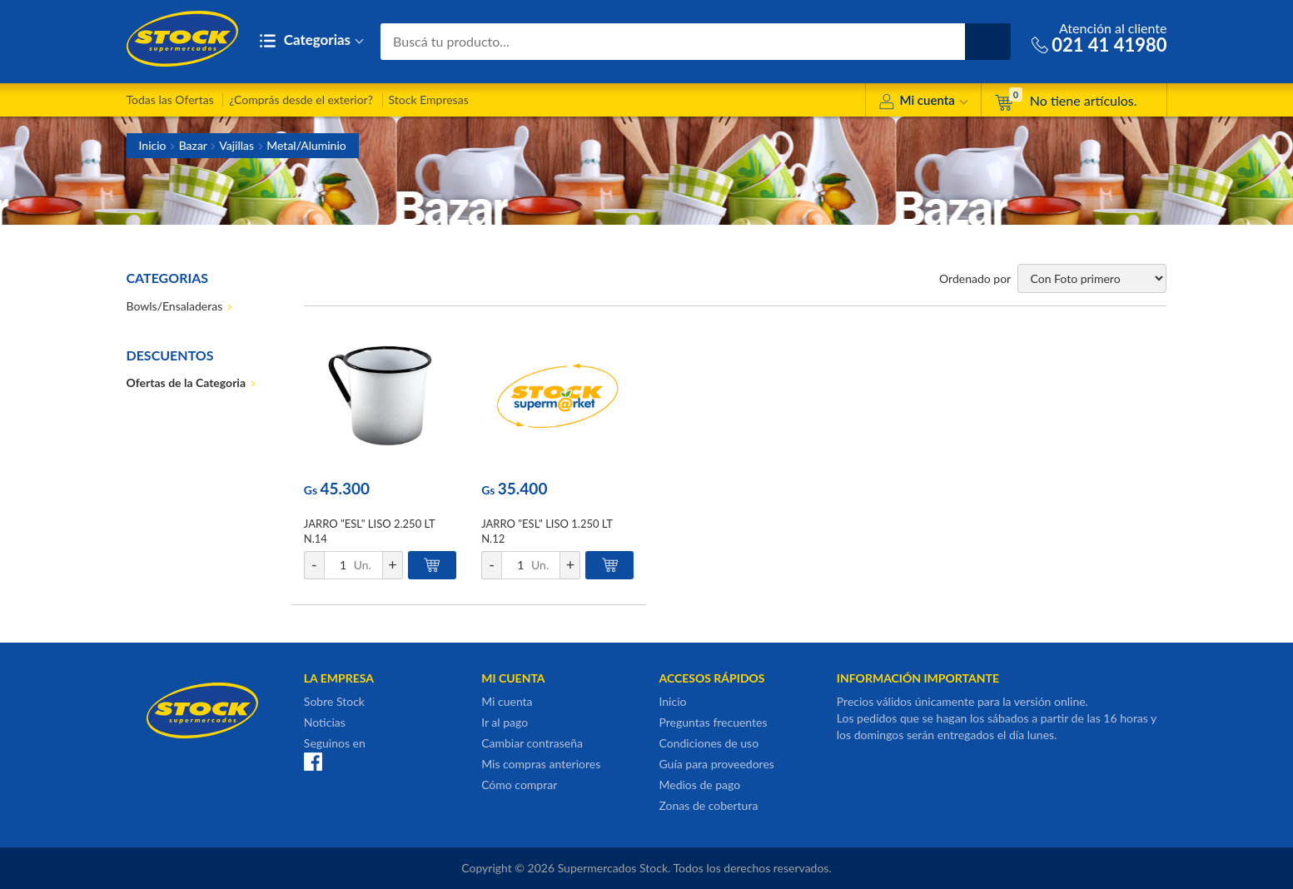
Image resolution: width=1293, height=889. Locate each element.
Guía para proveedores (716, 764)
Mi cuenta (922, 102)
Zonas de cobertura (708, 805)
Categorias (312, 41)
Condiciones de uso (708, 743)
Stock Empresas (429, 99)
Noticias (325, 722)
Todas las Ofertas (170, 99)
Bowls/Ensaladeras (175, 306)
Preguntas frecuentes (713, 722)
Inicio (153, 145)
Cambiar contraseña (532, 743)
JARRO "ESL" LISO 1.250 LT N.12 (546, 531)
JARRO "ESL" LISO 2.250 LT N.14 (369, 531)
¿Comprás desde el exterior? (301, 99)
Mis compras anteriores (540, 764)
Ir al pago (504, 722)
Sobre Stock (334, 701)
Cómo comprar (519, 784)
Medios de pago (699, 784)
